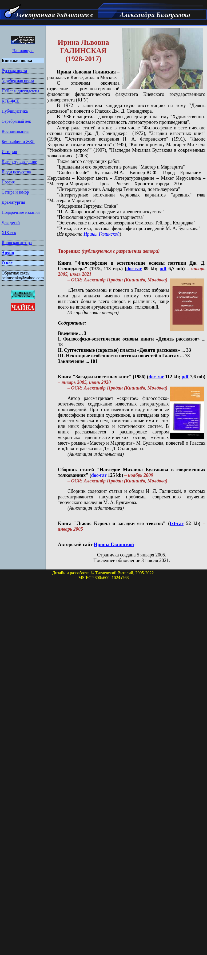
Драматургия (13, 202)
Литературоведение (19, 161)
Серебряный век (16, 121)
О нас (7, 263)
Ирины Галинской (101, 234)
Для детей (11, 222)
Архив (8, 253)
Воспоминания (15, 131)
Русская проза (14, 70)
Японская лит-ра (17, 242)
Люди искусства (16, 172)
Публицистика (15, 111)
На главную (23, 50)
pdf (163, 268)
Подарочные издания (21, 212)
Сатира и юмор (15, 192)
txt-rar (177, 523)
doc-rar (134, 268)
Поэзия (8, 182)
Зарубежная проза (18, 81)
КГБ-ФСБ (10, 101)
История (9, 151)
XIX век (9, 232)
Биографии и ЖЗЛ (18, 141)
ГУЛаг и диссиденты (20, 91)
